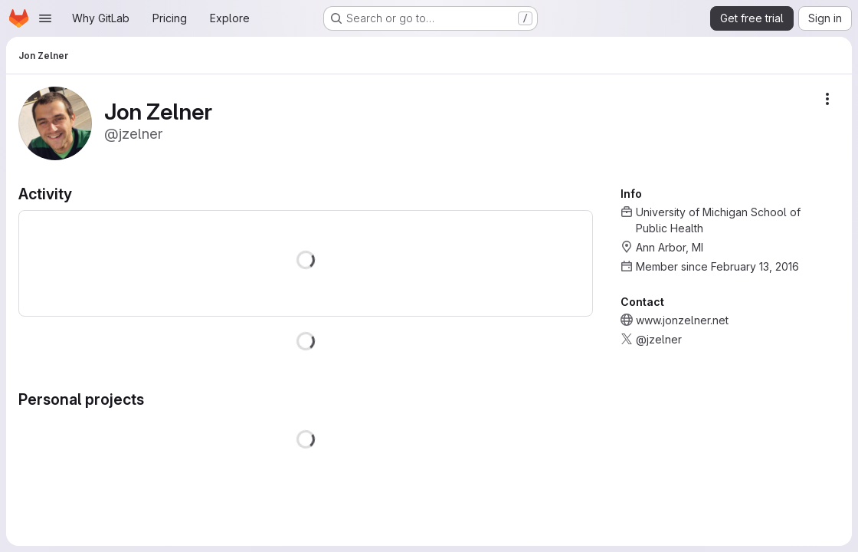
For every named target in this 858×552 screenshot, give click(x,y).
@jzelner (659, 339)
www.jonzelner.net (682, 320)
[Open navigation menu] (45, 18)
